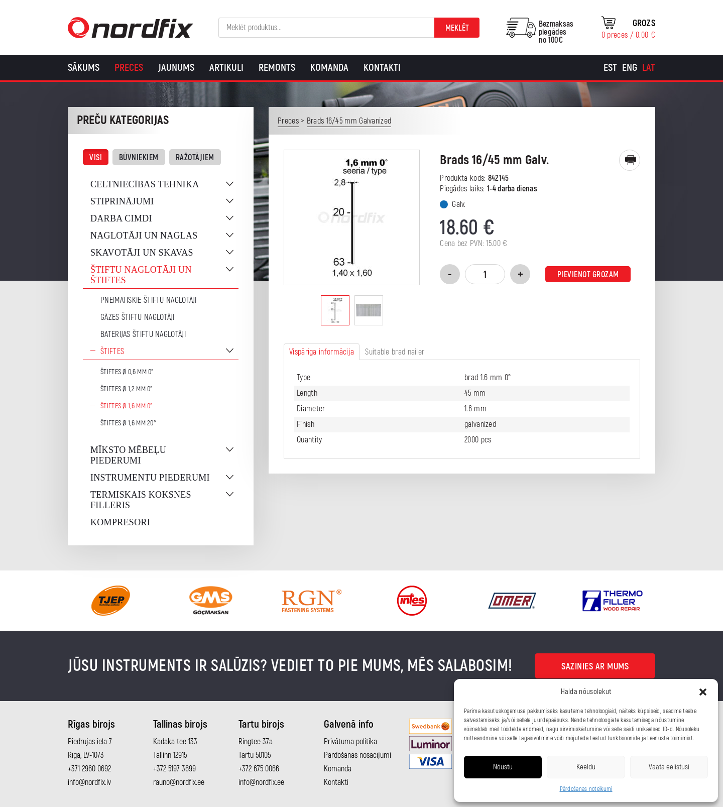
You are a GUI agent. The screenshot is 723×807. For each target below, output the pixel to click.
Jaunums (176, 67)
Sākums (83, 67)
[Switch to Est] (610, 67)
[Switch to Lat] (648, 67)
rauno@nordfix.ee (178, 782)
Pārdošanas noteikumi (586, 789)
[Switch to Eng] (629, 67)
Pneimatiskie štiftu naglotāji (148, 300)
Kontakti (382, 67)
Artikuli (226, 67)
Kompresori (120, 522)
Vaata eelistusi (669, 767)
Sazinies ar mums (595, 666)
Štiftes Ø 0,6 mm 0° (127, 372)
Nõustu (503, 767)
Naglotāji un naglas (144, 235)
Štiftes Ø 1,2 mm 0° (126, 389)
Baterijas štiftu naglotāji (143, 334)
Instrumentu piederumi (150, 478)
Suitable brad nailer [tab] (394, 352)
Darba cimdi (121, 218)
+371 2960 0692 (89, 769)
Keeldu (585, 767)
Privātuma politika (350, 742)
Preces (128, 67)
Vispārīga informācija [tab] (321, 352)
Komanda (329, 67)
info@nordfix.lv (89, 782)
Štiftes (112, 352)
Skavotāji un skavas (141, 253)
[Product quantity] (485, 274)
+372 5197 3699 (174, 769)
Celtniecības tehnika (144, 184)
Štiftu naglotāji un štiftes (141, 275)
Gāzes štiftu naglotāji (137, 317)
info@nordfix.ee (261, 782)
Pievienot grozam (588, 275)
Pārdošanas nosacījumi (357, 755)
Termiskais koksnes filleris (140, 500)
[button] (703, 692)
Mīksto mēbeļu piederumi (128, 455)
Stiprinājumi (122, 201)
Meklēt (457, 28)
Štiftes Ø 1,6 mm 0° (126, 406)
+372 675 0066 (258, 769)
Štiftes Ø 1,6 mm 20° (128, 423)
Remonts (277, 67)
